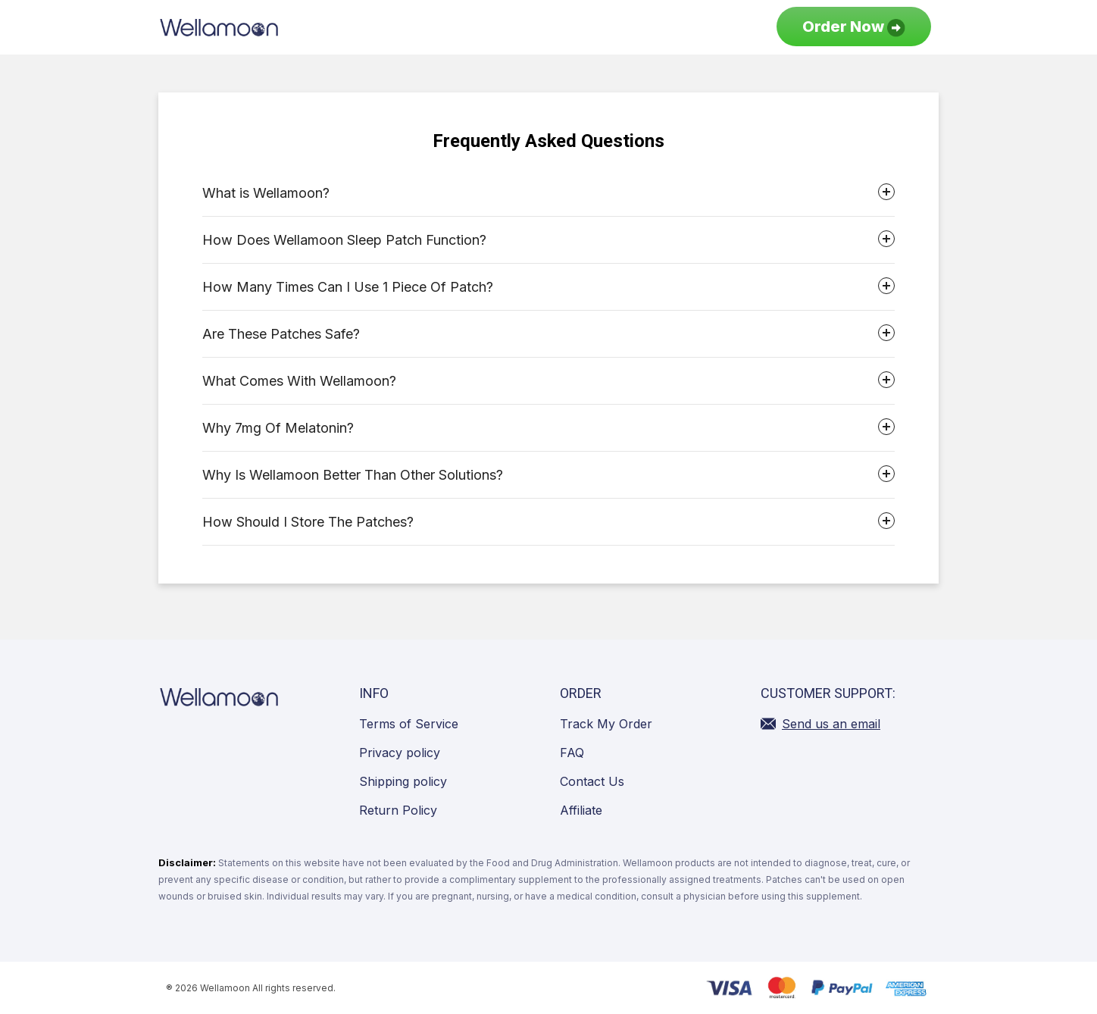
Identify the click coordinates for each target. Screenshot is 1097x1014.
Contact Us (592, 781)
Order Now (853, 27)
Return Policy (398, 810)
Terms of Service (408, 723)
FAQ (572, 752)
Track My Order (606, 723)
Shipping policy (403, 781)
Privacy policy (399, 752)
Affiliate (581, 810)
